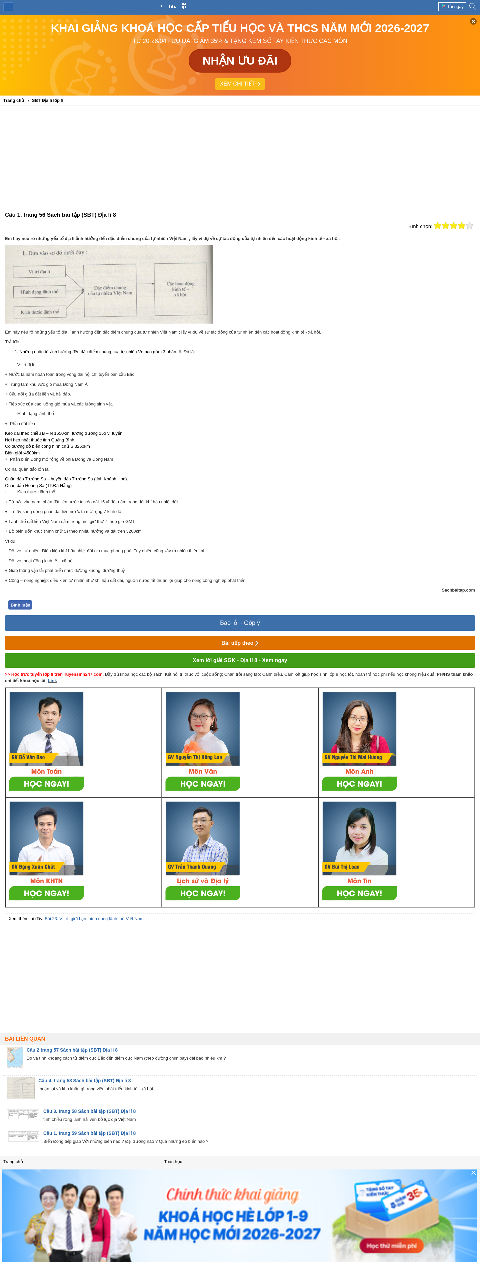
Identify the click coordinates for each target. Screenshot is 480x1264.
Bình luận (20, 605)
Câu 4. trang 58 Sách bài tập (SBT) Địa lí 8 (84, 1080)
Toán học (173, 1161)
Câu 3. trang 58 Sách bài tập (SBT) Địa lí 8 (89, 1111)
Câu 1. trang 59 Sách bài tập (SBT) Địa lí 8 (89, 1133)
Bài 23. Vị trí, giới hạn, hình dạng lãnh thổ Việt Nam (94, 918)
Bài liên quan (25, 1039)
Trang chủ (13, 1161)
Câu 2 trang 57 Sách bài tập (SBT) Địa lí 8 (72, 1050)
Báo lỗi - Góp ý (240, 623)
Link (52, 680)
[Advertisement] (240, 160)
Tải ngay (452, 6)
